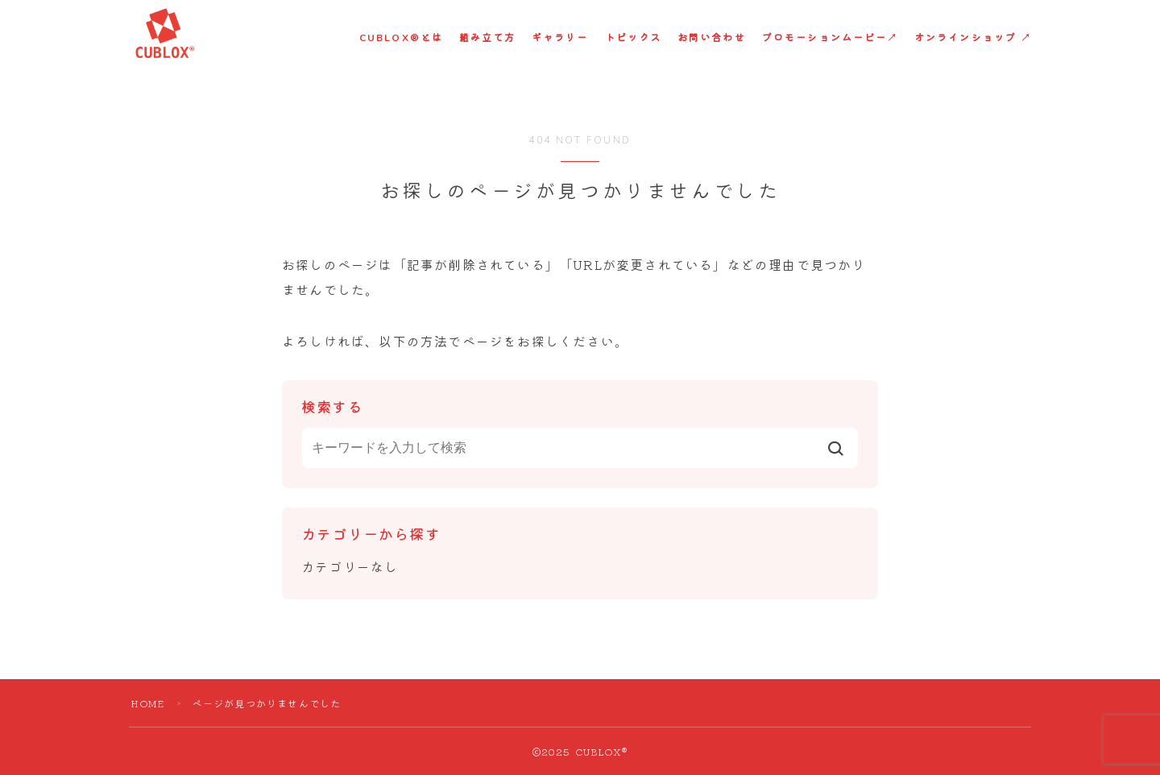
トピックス (633, 37)
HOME (148, 703)
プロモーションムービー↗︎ (830, 37)
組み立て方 (487, 37)
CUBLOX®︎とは (401, 37)
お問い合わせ (711, 37)
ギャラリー (560, 37)
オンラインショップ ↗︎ (973, 37)
